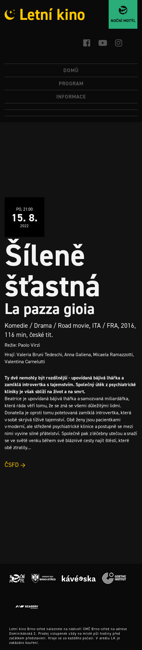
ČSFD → (15, 465)
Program (71, 83)
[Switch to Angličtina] (71, 113)
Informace (71, 96)
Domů (71, 70)
